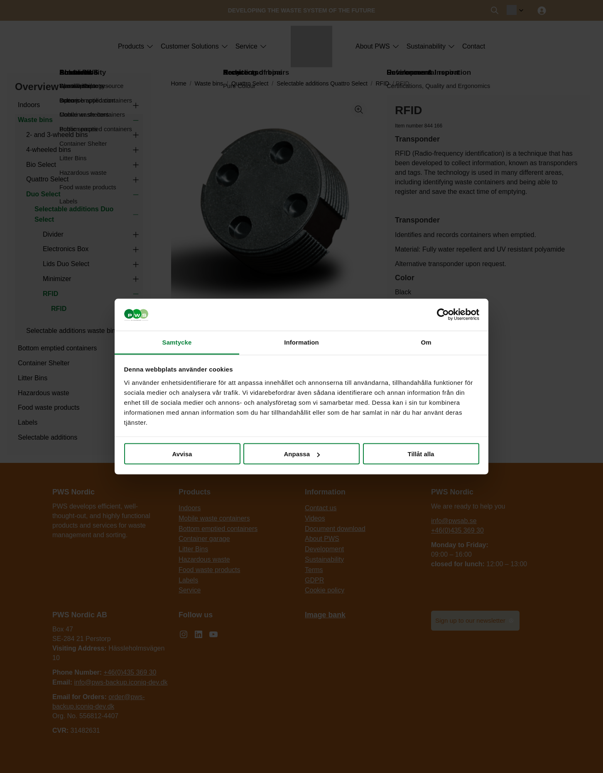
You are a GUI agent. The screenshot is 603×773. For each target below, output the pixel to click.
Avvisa (182, 453)
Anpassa (302, 453)
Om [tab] (426, 341)
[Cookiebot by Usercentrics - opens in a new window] (443, 314)
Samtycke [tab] (177, 341)
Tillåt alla (421, 453)
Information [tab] (301, 341)
